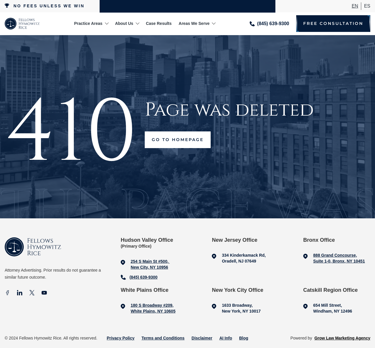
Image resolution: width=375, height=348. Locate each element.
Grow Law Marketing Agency (342, 338)
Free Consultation (333, 24)
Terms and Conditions (163, 338)
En (355, 6)
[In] (19, 293)
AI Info (225, 338)
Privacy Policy (120, 338)
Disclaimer (202, 338)
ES (367, 6)
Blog (243, 338)
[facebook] (7, 293)
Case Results (159, 23)
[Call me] (269, 23)
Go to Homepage (178, 139)
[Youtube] (44, 293)
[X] (32, 293)
